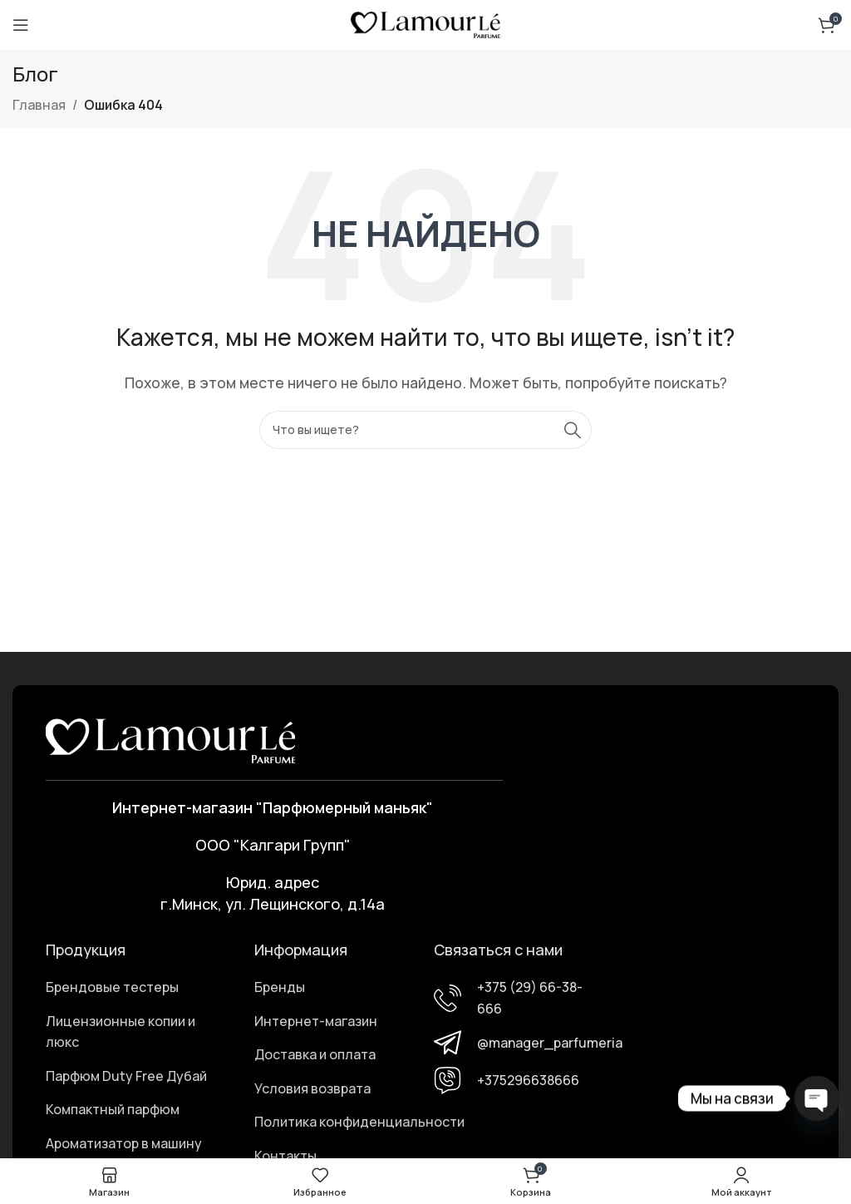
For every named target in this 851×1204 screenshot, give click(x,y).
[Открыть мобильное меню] (20, 25)
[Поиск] (425, 430)
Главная (39, 105)
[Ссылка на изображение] (170, 739)
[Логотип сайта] (425, 23)
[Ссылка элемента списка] (135, 988)
